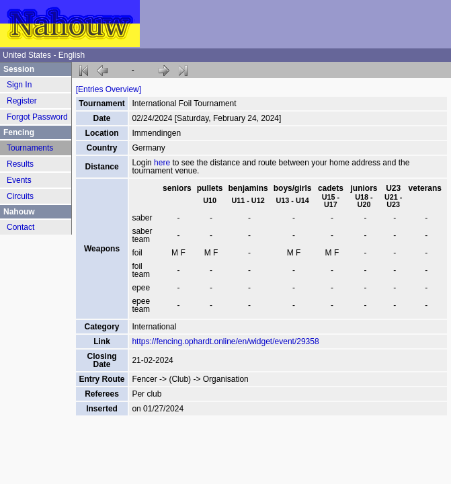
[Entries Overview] (108, 89)
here (162, 162)
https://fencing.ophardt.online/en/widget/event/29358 (225, 341)
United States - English (44, 55)
